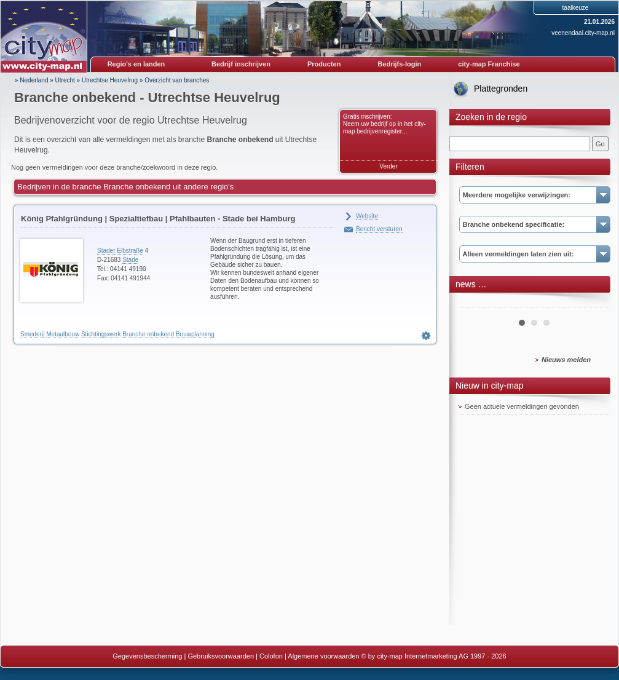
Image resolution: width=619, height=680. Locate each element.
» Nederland (31, 80)
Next (593, 302)
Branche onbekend (148, 334)
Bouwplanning (195, 334)
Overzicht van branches (176, 80)
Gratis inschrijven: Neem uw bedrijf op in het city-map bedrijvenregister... (384, 124)
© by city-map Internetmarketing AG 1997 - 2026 (434, 656)
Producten (324, 64)
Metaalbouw (62, 334)
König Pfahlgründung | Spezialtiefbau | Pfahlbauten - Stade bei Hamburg (158, 218)
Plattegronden (500, 88)
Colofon (271, 656)
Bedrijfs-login (399, 64)
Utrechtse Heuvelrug (110, 80)
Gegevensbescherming (147, 656)
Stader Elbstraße (120, 250)
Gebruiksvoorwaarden (220, 656)
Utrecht (65, 80)
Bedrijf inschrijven (240, 64)
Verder (388, 166)
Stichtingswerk (100, 334)
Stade (130, 259)
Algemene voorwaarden (323, 656)
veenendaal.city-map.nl (583, 33)
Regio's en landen (136, 64)
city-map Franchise (488, 64)
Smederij (32, 334)
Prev (474, 302)
